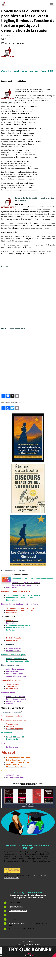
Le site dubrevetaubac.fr (18, 923)
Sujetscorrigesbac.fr (16, 907)
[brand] (4, 3)
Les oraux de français (16, 43)
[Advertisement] (28, 297)
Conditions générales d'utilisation (28, 945)
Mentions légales (28, 941)
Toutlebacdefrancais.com (18, 911)
